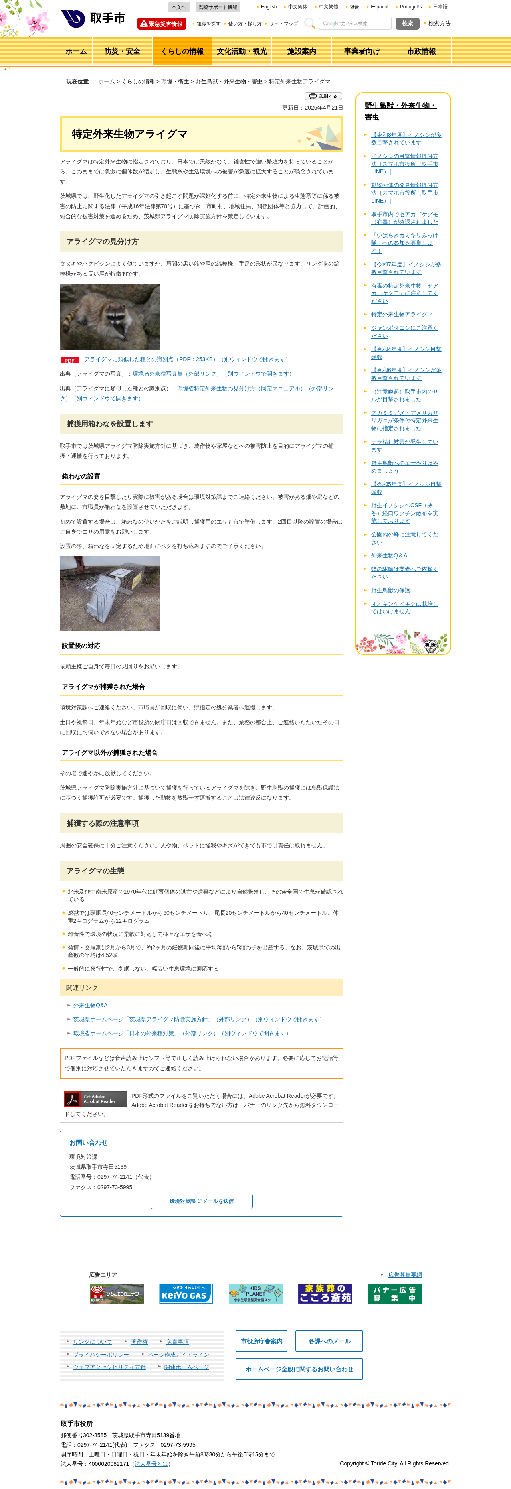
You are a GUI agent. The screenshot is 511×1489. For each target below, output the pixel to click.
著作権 (139, 1342)
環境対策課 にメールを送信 (202, 1201)
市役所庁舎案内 (262, 1341)
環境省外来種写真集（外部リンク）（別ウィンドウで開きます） (214, 373)
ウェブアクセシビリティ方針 (109, 1367)
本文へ (179, 7)
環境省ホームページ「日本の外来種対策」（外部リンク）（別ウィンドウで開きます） (182, 1033)
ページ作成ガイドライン (178, 1354)
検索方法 (439, 23)
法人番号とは (151, 1464)
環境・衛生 (175, 81)
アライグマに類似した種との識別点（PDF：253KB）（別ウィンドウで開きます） (187, 359)
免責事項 (177, 1342)
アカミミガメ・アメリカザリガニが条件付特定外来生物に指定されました (404, 420)
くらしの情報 (138, 81)
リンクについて (92, 1342)
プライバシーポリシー (101, 1354)
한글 (354, 7)
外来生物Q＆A (389, 555)
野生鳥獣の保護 (390, 590)
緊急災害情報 (165, 24)
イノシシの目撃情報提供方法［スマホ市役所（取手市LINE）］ (404, 164)
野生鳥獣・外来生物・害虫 (229, 81)
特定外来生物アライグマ (402, 314)
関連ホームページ (186, 1367)
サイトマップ (283, 23)
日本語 (440, 7)
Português (411, 7)
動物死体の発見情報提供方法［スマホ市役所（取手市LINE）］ (404, 193)
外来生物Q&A (90, 1005)
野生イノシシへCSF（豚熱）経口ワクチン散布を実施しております (404, 513)
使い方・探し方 (245, 23)
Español (379, 7)
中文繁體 (328, 7)
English (269, 7)
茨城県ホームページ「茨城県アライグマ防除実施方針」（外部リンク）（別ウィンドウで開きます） (199, 1019)
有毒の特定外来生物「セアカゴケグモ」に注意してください (404, 293)
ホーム (106, 81)
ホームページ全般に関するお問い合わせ (299, 1369)
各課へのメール (330, 1341)
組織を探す (209, 23)
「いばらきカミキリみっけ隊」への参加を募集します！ (404, 243)
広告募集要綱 (405, 1275)
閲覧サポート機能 (218, 7)
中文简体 (297, 7)
